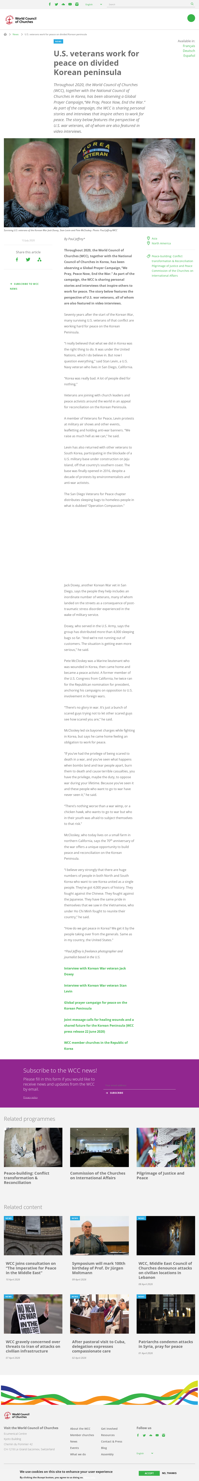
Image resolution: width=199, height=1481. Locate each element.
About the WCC (80, 1428)
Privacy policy (30, 1097)
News (16, 34)
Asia (154, 238)
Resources (108, 1435)
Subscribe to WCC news (24, 286)
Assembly (107, 1454)
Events (74, 1448)
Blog (104, 1448)
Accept (149, 1473)
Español (189, 55)
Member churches (82, 1435)
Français (189, 46)
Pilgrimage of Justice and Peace (172, 266)
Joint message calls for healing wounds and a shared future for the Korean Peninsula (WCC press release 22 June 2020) (99, 1026)
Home (5, 34)
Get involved (109, 1428)
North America (161, 243)
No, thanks (169, 1473)
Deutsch (189, 51)
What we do (78, 1454)
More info (89, 1477)
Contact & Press (111, 1441)
